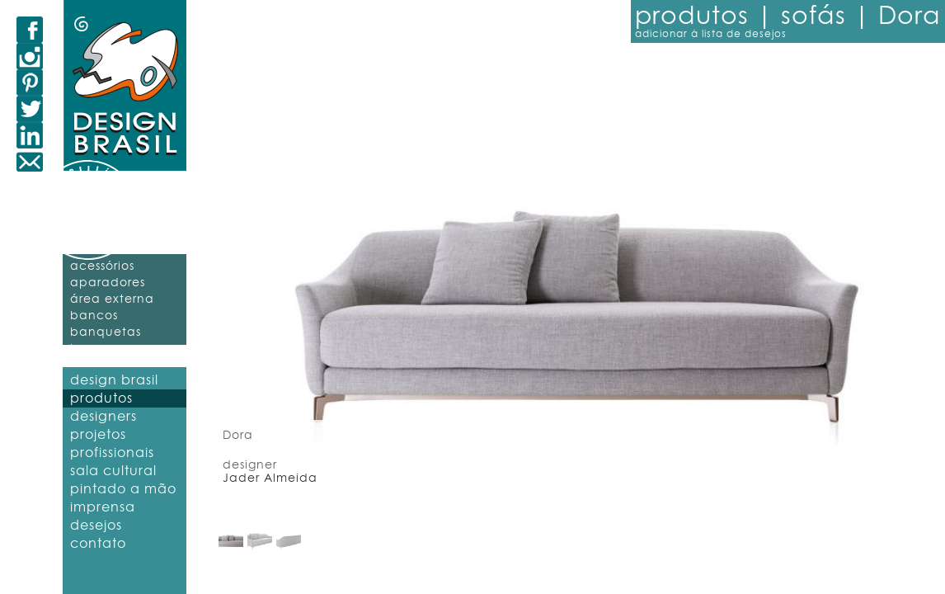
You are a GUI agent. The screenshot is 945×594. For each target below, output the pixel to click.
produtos (101, 398)
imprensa (102, 507)
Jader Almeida (270, 478)
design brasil (114, 380)
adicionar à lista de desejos (711, 34)
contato (98, 543)
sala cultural (113, 471)
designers (103, 416)
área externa (112, 299)
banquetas (105, 332)
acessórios (102, 266)
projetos (98, 434)
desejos (96, 525)
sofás (817, 16)
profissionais (112, 453)
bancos (94, 316)
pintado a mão (123, 489)
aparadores (107, 283)
